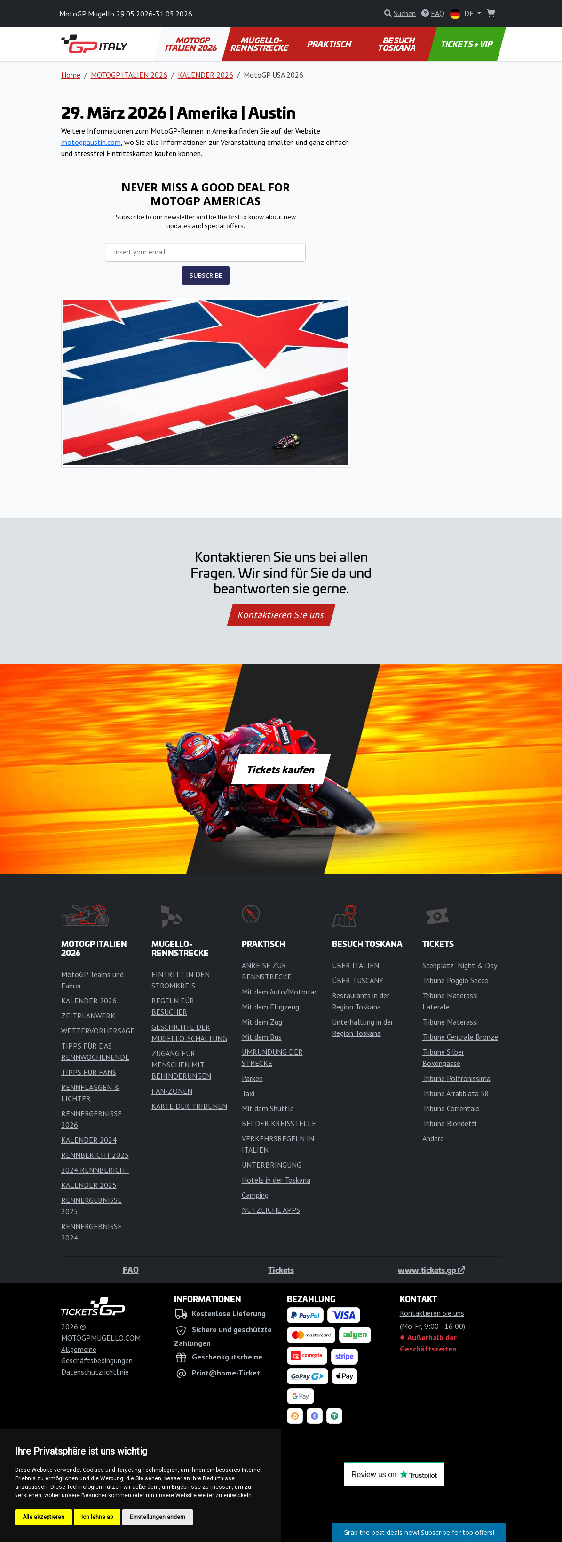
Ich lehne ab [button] (97, 1517)
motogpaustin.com (91, 142)
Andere (433, 1138)
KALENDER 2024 (89, 1140)
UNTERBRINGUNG (271, 1164)
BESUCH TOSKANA (397, 43)
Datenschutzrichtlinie (95, 1371)
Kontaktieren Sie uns (281, 615)
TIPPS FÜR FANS (88, 1072)
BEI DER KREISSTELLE (279, 1123)
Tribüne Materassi (450, 1021)
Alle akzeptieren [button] (43, 1517)
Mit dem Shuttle (268, 1108)
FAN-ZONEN (171, 1091)
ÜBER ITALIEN (355, 965)
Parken (252, 1078)
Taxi (248, 1093)
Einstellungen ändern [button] (157, 1517)
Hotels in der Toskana (276, 1179)
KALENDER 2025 (89, 1185)
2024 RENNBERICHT (95, 1170)
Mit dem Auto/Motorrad (280, 991)
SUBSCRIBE (206, 275)
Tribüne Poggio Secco (455, 980)
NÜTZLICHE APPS (271, 1210)
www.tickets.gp (431, 1269)
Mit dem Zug (262, 1021)
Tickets (281, 1269)
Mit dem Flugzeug (270, 1006)
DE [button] (462, 13)
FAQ (131, 1269)
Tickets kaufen (281, 769)
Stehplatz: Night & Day (459, 965)
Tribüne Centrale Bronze (460, 1036)
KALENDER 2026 (205, 74)
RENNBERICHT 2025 (95, 1155)
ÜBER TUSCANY (357, 980)
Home (70, 74)
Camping (255, 1195)
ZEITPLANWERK (88, 1015)
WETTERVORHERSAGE (98, 1030)
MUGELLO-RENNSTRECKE (260, 43)
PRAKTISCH (329, 43)
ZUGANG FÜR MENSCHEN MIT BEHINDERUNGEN (181, 1065)
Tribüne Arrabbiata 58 (455, 1093)
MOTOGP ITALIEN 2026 (191, 43)
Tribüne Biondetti (449, 1123)
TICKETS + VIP (466, 43)
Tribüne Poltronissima (456, 1078)
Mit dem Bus (262, 1036)
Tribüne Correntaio (451, 1108)
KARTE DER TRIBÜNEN (189, 1106)
